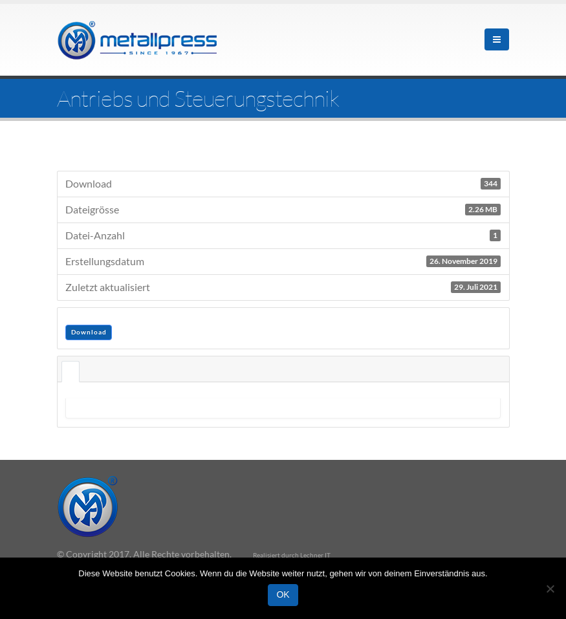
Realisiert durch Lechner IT (292, 555)
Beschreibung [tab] (70, 371)
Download (89, 332)
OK (282, 594)
